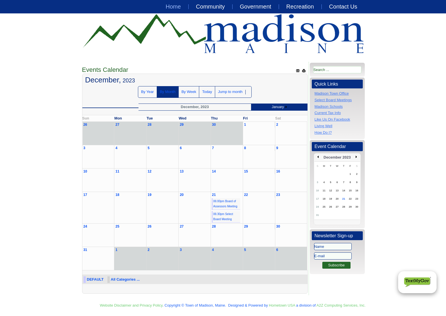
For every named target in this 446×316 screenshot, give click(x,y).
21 (214, 195)
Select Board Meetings (333, 100)
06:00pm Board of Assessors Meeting (225, 204)
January (278, 107)
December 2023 (337, 157)
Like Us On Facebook (332, 119)
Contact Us (343, 6)
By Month (168, 92)
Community (210, 6)
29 (182, 125)
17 (85, 195)
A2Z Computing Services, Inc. (341, 305)
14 (214, 171)
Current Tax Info (328, 113)
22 (246, 195)
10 (85, 171)
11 (117, 171)
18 (117, 195)
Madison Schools (329, 106)
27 (117, 125)
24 (85, 226)
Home (173, 6)
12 (149, 171)
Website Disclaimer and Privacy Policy (131, 305)
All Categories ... (125, 279)
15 (246, 171)
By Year (147, 92)
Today (207, 92)
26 (85, 125)
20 (182, 195)
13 (182, 171)
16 (278, 171)
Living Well (324, 126)
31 (85, 250)
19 (149, 195)
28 (149, 125)
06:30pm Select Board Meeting (223, 216)
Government (255, 6)
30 (214, 125)
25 (117, 226)
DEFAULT (95, 279)
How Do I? (323, 132)
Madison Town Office (332, 93)
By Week (189, 92)
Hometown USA (282, 305)
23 (278, 195)
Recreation (300, 6)
